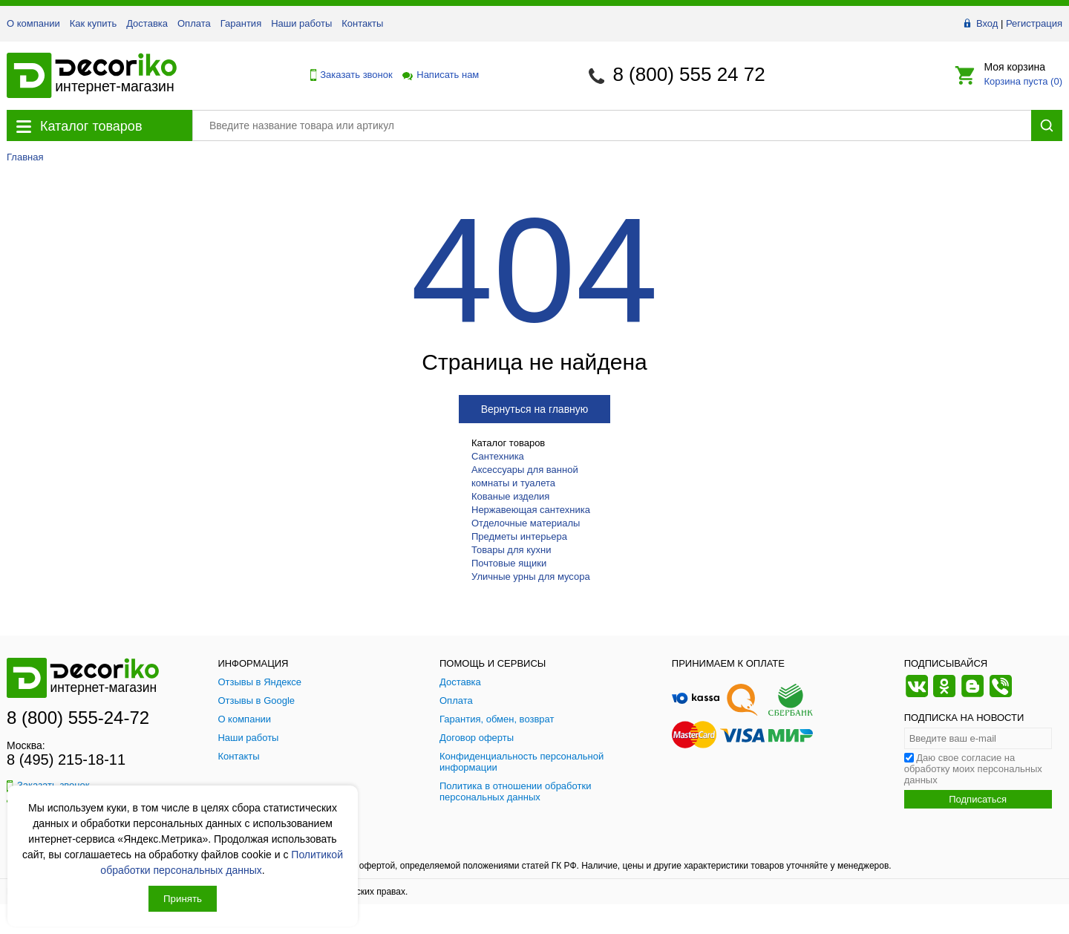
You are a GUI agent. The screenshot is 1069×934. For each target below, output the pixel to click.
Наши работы (301, 23)
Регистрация (1034, 23)
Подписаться (978, 799)
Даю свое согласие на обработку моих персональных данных (973, 769)
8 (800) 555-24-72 (78, 718)
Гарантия (240, 23)
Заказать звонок (347, 75)
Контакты (362, 23)
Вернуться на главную (535, 409)
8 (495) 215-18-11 (66, 759)
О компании (33, 23)
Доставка (147, 23)
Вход (987, 23)
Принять (182, 898)
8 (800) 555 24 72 (688, 74)
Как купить (93, 23)
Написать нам (439, 74)
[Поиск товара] (611, 125)
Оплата (194, 23)
